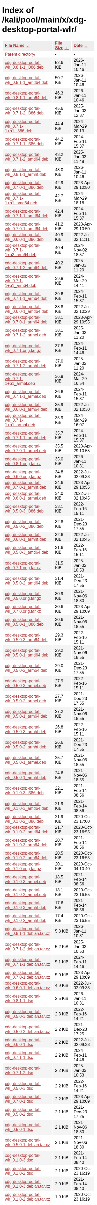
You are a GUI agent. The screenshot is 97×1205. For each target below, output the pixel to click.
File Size (59, 45)
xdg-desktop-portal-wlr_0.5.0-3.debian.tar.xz (27, 1014)
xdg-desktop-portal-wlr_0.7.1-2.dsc (23, 1070)
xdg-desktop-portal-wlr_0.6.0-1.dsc (23, 1042)
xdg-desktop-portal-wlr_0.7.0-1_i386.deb (24, 185)
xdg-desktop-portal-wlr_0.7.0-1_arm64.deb (26, 319)
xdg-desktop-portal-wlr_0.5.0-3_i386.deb (24, 508)
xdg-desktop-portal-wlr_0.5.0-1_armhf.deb (25, 775)
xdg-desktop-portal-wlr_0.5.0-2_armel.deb (25, 698)
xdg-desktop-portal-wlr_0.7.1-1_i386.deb (24, 141)
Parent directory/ (20, 54)
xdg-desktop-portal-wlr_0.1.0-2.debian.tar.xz (27, 1196)
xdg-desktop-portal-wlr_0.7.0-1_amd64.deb (26, 226)
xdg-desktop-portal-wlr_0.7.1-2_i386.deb (24, 110)
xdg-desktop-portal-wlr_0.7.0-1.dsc (23, 1098)
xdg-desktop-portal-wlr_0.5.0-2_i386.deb (24, 524)
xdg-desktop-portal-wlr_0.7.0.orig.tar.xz (23, 609)
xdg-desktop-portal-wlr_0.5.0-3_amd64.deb (26, 549)
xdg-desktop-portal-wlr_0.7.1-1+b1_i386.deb (23, 126)
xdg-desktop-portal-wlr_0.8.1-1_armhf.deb (25, 172)
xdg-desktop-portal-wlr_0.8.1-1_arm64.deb (26, 95)
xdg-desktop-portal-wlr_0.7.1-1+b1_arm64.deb (23, 281)
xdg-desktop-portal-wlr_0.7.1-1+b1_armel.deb (23, 379)
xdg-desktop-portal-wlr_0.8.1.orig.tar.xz (23, 461)
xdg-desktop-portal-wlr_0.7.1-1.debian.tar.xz (27, 961)
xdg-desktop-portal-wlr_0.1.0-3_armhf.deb (25, 905)
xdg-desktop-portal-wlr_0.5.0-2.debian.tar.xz (27, 1029)
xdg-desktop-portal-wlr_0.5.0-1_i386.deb (24, 621)
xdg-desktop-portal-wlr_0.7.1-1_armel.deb (25, 394)
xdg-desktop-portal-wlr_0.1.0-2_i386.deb (24, 819)
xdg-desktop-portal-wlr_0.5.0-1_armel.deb (25, 759)
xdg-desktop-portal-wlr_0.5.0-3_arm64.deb (26, 637)
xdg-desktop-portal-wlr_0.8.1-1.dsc (23, 998)
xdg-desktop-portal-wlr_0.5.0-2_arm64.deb (26, 668)
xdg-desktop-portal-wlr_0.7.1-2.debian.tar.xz (27, 946)
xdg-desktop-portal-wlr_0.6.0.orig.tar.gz (23, 474)
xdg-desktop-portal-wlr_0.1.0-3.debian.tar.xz (27, 1183)
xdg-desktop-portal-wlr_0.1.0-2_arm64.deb (26, 855)
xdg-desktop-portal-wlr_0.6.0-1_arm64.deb (26, 407)
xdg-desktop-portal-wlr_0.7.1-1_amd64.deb (26, 213)
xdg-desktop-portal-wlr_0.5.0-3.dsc (23, 1086)
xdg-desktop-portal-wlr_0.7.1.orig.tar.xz (23, 565)
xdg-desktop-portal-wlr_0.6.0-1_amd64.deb (26, 309)
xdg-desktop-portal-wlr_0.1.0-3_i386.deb (24, 790)
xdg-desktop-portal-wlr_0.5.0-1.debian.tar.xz (27, 1142)
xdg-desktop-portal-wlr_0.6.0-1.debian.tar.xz (27, 985)
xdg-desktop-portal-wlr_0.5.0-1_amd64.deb (26, 652)
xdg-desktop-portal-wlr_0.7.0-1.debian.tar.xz (27, 974)
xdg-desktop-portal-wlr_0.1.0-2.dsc (23, 1170)
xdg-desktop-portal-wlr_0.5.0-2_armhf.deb (25, 744)
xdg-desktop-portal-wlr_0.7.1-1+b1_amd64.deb (23, 198)
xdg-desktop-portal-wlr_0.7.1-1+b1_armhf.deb (23, 420)
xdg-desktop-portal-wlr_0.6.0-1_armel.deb (25, 495)
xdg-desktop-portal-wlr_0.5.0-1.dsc (23, 1127)
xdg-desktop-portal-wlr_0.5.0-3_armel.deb (25, 683)
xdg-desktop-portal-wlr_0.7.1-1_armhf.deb (25, 435)
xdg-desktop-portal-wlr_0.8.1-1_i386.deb (24, 64)
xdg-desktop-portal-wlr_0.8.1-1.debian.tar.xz (27, 931)
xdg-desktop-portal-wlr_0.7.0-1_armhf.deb (25, 484)
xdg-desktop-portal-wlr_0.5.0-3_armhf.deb (25, 729)
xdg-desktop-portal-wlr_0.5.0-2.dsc (23, 1111)
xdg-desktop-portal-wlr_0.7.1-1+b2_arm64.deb (23, 250)
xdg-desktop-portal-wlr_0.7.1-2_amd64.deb (26, 156)
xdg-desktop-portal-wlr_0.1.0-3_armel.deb (25, 879)
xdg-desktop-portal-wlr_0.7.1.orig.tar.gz (23, 348)
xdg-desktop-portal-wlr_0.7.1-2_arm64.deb (26, 265)
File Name (15, 45)
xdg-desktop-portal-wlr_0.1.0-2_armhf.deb (25, 918)
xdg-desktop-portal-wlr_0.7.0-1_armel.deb (25, 448)
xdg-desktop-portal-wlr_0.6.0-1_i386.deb (24, 237)
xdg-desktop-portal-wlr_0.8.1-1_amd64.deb (26, 80)
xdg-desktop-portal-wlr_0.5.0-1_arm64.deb (26, 713)
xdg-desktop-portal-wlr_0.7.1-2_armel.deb (25, 332)
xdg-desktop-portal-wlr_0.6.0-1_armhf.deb (25, 537)
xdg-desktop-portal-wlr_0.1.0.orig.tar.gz (23, 866)
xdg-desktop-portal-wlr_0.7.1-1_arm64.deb (26, 296)
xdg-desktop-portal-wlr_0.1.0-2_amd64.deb (26, 829)
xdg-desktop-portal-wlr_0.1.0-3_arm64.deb (26, 842)
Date (78, 45)
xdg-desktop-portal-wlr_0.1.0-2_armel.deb (25, 892)
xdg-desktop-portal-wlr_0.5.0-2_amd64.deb (26, 580)
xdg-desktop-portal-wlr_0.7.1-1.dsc (23, 1055)
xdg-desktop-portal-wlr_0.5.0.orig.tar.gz (23, 596)
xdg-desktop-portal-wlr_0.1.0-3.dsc (23, 1157)
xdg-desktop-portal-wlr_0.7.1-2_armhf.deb (25, 363)
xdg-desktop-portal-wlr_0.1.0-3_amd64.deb (26, 806)
